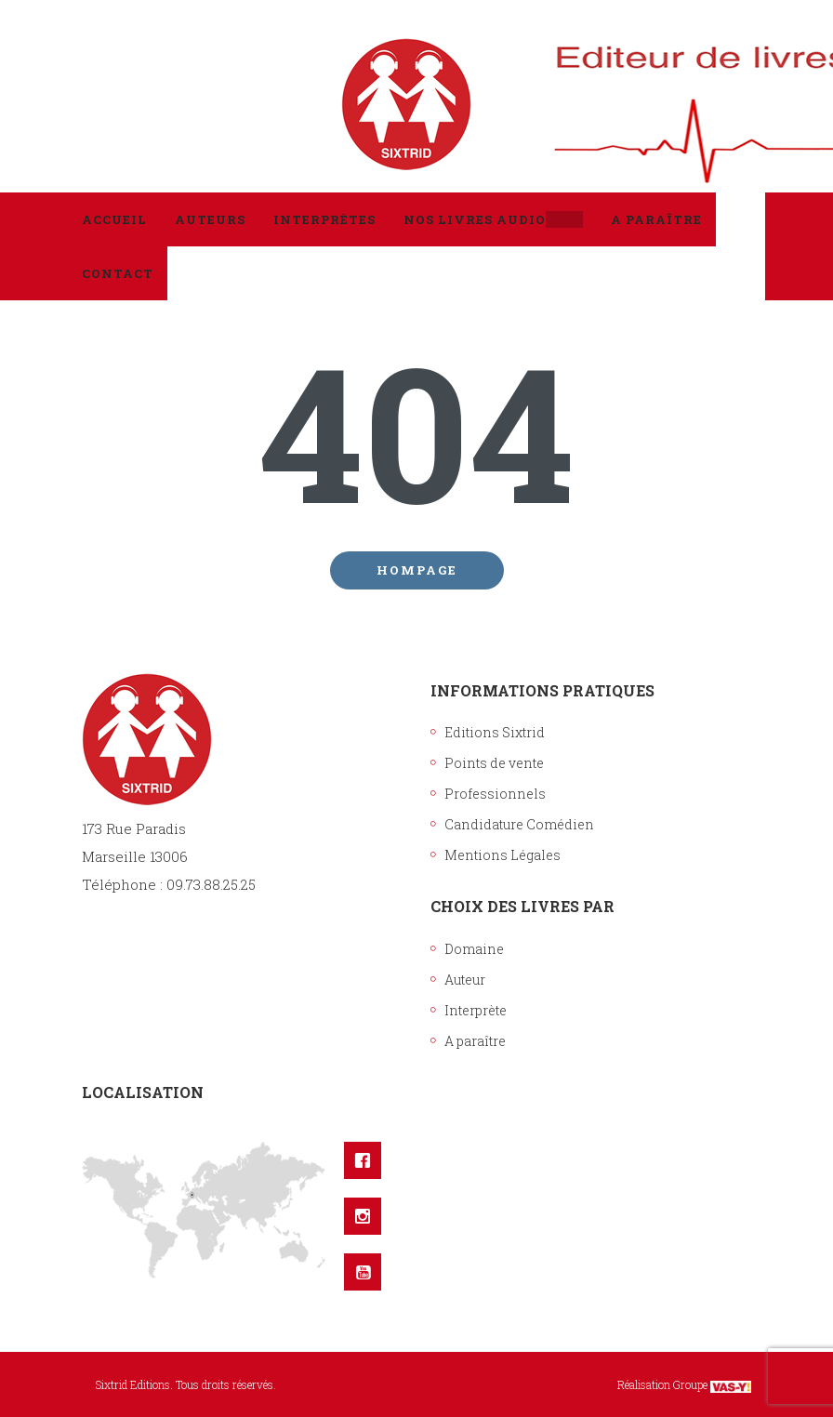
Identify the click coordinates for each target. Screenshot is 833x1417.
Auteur (464, 979)
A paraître (475, 1041)
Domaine (474, 949)
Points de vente (494, 763)
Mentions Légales (502, 855)
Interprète (475, 1010)
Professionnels (495, 793)
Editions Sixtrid (494, 732)
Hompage (417, 570)
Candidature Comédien (519, 824)
